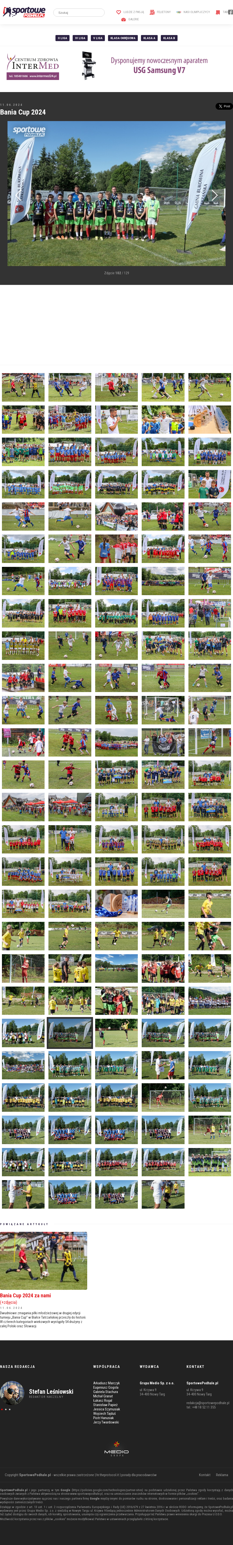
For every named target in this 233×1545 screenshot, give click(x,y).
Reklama (222, 1475)
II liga (62, 38)
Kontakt (204, 1475)
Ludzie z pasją (130, 12)
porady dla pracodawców (139, 1475)
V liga (97, 38)
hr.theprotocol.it (107, 1475)
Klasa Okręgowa (122, 38)
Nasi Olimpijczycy (193, 12)
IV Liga (80, 38)
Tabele (224, 12)
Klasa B (169, 38)
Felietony (160, 12)
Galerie (130, 19)
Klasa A (149, 38)
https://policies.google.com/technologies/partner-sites (107, 1490)
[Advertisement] (116, 325)
